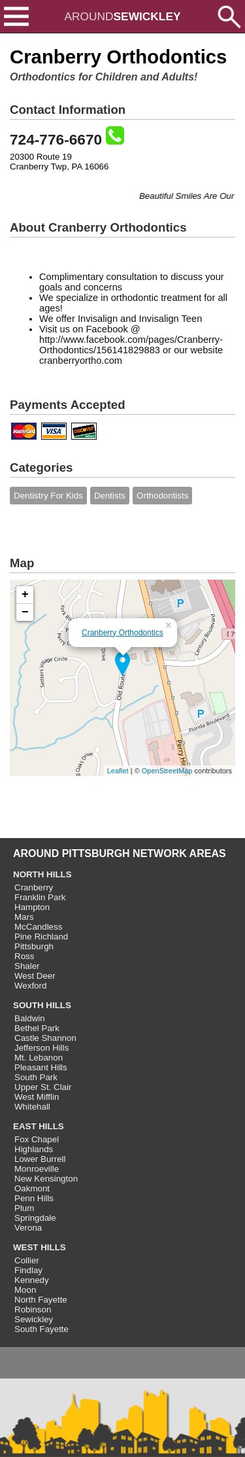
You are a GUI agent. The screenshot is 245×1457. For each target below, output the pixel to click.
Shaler (27, 966)
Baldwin (29, 1018)
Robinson (32, 1309)
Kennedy (31, 1280)
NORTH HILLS (42, 874)
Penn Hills (34, 1198)
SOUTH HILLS (42, 1005)
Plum (24, 1208)
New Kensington (46, 1179)
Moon (25, 1290)
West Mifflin (36, 1097)
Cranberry (33, 887)
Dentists (109, 495)
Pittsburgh (34, 946)
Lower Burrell (40, 1159)
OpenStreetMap (167, 771)
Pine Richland (41, 936)
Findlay (28, 1270)
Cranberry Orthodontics (122, 632)
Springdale (35, 1218)
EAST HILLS (38, 1126)
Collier (26, 1260)
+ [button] (25, 595)
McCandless (38, 927)
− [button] (25, 612)
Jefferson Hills (41, 1048)
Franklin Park (40, 897)
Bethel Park (36, 1028)
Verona (28, 1228)
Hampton (32, 907)
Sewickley (33, 1319)
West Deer (35, 976)
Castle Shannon (45, 1038)
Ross (24, 956)
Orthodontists (162, 495)
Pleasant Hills (40, 1067)
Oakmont (32, 1188)
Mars (24, 917)
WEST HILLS (39, 1247)
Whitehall (32, 1107)
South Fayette (41, 1329)
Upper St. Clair (42, 1087)
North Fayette (40, 1300)
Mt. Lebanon (38, 1057)
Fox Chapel (36, 1139)
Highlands (33, 1149)
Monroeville (36, 1169)
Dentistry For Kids (48, 495)
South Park (35, 1077)
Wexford (30, 986)
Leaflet (118, 771)
